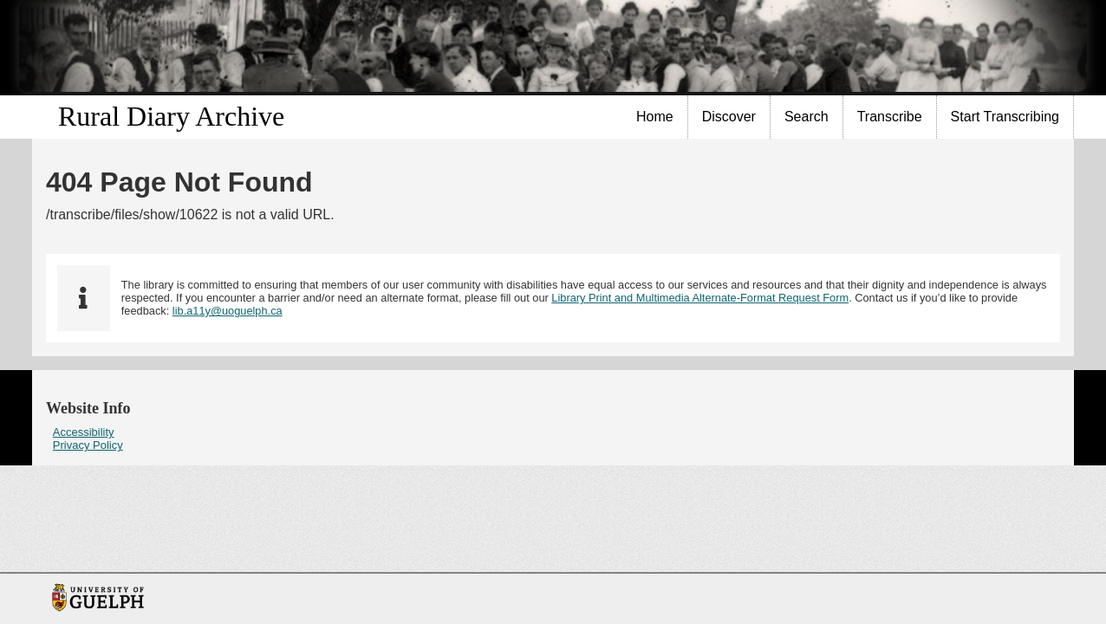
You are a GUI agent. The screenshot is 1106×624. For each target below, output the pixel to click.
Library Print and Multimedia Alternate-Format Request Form (700, 297)
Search (806, 116)
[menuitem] (655, 117)
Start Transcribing (1005, 116)
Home (654, 116)
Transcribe (889, 116)
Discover (729, 116)
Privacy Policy (88, 445)
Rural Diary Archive (171, 116)
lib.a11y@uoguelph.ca (227, 310)
